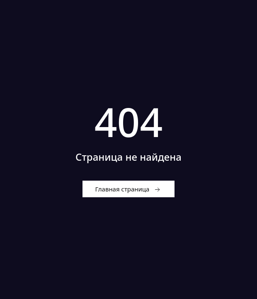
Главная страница (128, 189)
